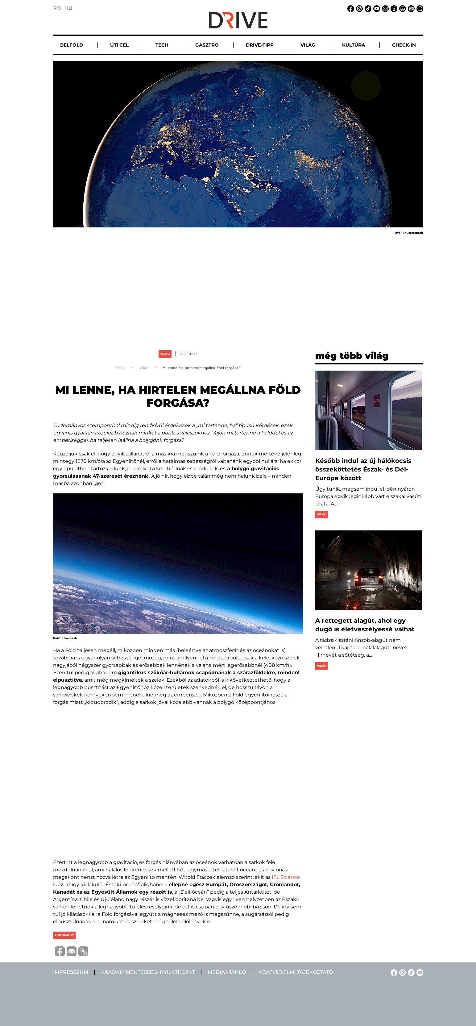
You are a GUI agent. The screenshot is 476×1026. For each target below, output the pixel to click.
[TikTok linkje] (367, 8)
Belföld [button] (71, 45)
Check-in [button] (404, 45)
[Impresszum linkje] (393, 8)
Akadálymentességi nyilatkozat (148, 972)
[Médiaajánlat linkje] (410, 8)
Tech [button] (161, 45)
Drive (121, 368)
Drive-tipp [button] (260, 45)
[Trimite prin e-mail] (71, 951)
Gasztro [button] (207, 45)
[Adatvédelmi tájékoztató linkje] (401, 8)
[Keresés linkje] (419, 8)
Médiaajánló (227, 972)
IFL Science (286, 877)
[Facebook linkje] (350, 8)
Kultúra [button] (353, 45)
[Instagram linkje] (358, 8)
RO (57, 8)
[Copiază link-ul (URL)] (82, 951)
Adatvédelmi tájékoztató (296, 972)
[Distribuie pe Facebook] (59, 951)
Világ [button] (307, 45)
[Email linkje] (384, 8)
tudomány (64, 935)
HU (68, 8)
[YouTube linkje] (375, 8)
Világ (165, 354)
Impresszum (70, 972)
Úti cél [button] (119, 45)
